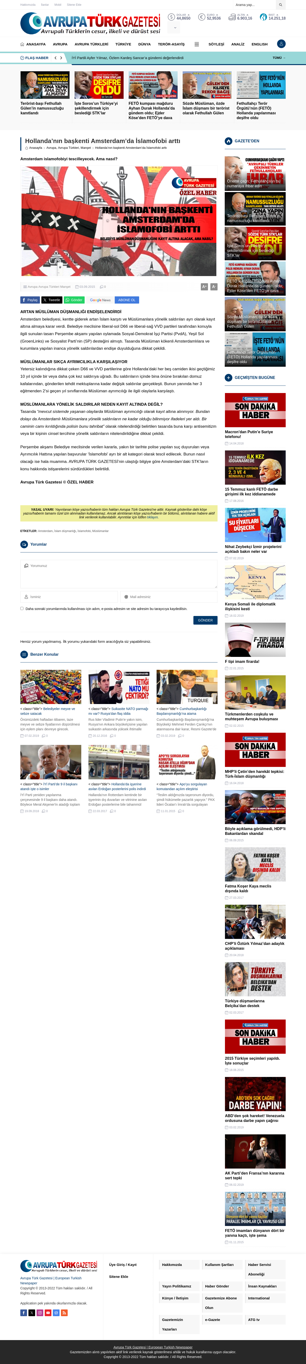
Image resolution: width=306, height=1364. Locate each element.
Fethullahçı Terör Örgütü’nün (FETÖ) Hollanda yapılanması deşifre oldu (256, 110)
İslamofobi (84, 531)
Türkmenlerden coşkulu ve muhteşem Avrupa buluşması (251, 716)
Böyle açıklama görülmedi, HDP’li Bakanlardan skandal (255, 831)
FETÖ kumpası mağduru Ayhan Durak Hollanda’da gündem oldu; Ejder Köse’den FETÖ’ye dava (152, 110)
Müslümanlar (100, 531)
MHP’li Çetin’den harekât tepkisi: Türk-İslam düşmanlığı (254, 774)
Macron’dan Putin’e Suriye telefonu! (249, 434)
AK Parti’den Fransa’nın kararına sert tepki (254, 1175)
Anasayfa (33, 148)
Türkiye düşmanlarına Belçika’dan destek (244, 1003)
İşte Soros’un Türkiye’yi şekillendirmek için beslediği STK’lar (96, 108)
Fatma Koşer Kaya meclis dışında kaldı (248, 888)
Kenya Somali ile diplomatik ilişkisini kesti (250, 606)
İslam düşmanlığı (65, 531)
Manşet (86, 148)
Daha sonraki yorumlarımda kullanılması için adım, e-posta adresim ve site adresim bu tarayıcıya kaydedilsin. (106, 609)
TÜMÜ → (279, 58)
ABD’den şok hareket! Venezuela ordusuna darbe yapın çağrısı (254, 1118)
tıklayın (152, 517)
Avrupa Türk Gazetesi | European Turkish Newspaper (153, 1347)
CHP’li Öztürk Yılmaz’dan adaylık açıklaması (254, 946)
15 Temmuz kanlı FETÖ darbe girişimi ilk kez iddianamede (251, 491)
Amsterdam (45, 531)
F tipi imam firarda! (242, 662)
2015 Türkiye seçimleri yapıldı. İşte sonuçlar (252, 1060)
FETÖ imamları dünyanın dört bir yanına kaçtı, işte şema (254, 1233)
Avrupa (51, 148)
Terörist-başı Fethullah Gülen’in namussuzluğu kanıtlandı (42, 108)
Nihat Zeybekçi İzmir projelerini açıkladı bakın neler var (253, 549)
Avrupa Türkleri (68, 148)
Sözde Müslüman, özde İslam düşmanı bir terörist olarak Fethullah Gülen (206, 108)
